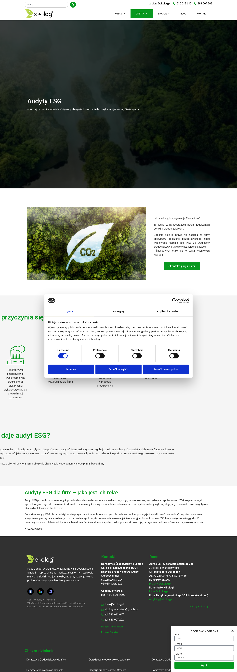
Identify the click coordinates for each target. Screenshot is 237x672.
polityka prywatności (112, 626)
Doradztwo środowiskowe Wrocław (109, 659)
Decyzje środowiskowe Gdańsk (44, 670)
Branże (164, 13)
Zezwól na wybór (118, 369)
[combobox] (46, 5)
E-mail (178, 644)
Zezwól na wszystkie (166, 369)
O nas (120, 13)
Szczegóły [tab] (118, 311)
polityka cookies (109, 632)
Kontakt (202, 13)
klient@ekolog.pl (158, 591)
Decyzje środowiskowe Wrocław (107, 670)
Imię (176, 634)
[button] (232, 630)
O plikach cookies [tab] (167, 311)
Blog (183, 13)
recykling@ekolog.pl (160, 599)
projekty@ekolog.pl (160, 583)
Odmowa (71, 369)
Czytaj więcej (34, 528)
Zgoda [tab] (69, 311)
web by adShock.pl (199, 606)
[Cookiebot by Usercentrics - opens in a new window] (174, 300)
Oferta (141, 13)
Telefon (178, 653)
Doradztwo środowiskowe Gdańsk (46, 659)
